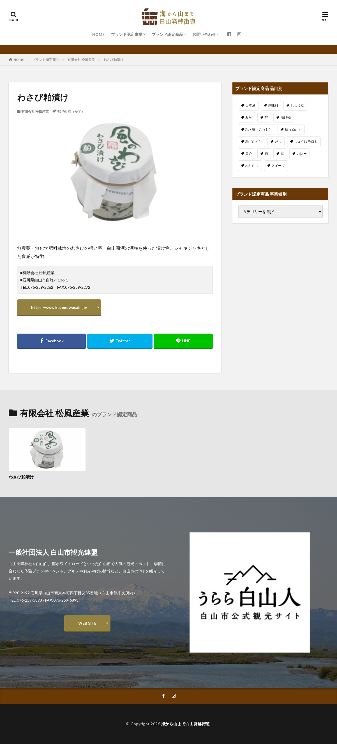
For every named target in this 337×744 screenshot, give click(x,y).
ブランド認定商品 (167, 34)
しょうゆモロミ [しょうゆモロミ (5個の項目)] (306, 141)
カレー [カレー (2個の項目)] (302, 153)
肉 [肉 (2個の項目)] (266, 153)
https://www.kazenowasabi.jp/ (59, 307)
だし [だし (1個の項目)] (278, 141)
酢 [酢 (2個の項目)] (266, 117)
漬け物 (61, 111)
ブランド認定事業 (126, 34)
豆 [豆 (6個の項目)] (282, 153)
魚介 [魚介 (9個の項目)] (248, 153)
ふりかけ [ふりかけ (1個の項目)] (252, 165)
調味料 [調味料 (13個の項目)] (273, 105)
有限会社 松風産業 (81, 59)
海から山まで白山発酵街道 (185, 723)
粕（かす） (76, 111)
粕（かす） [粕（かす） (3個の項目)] (253, 141)
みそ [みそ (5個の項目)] (248, 117)
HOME (98, 34)
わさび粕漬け (113, 59)
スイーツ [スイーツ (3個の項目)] (278, 165)
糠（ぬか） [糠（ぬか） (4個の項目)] (293, 129)
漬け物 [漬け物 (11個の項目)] (286, 117)
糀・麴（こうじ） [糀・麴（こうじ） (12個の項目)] (258, 129)
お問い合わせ (204, 34)
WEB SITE (87, 623)
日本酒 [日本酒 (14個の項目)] (250, 105)
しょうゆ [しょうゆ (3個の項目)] (297, 105)
